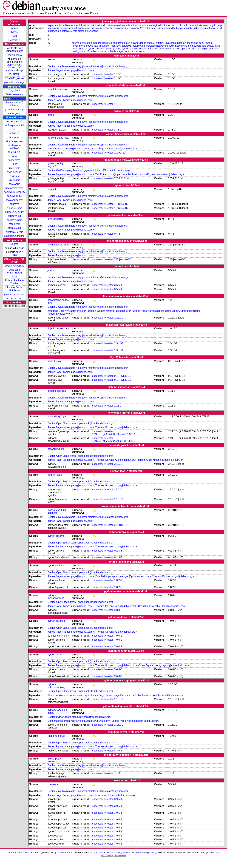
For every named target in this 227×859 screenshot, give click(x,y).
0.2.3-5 (118, 550)
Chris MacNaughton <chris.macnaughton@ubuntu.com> (79, 721)
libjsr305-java (129, 45)
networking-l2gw (165, 45)
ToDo (14, 254)
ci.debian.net (14, 298)
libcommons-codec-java (85, 45)
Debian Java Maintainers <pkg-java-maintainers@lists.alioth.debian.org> (88, 66)
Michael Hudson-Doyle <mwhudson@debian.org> (156, 174)
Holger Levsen (124, 852)
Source (14, 244)
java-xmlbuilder (173, 43)
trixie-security (14, 172)
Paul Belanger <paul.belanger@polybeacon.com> (123, 576)
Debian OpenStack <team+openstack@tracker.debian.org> (81, 423)
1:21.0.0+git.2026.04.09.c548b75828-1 (114, 434)
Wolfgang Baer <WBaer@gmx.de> (67, 311)
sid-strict (14, 133)
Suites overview (14, 94)
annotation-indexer (90, 43)
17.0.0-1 (119, 489)
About (14, 28)
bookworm (14, 184)
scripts (9, 70)
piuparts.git (152, 852)
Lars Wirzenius (63, 852)
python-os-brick (155, 48)
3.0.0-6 (118, 669)
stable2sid (14, 224)
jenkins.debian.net (14, 294)
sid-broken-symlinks (14, 146)
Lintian (14, 276)
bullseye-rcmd (14, 208)
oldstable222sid (14, 232)
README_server (14, 78)
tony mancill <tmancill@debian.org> (115, 795)
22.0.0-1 (119, 464)
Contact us (14, 40)
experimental (14, 121)
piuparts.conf (14, 64)
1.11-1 (117, 405)
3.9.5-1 (118, 799)
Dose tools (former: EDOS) (14, 271)
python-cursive (96, 48)
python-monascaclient (134, 48)
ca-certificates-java (119, 43)
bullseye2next (14, 220)
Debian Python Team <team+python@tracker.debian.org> (80, 717)
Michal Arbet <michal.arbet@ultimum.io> (160, 459)
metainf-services (146, 45)
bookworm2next (14, 200)
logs (21, 70)
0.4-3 (117, 233)
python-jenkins (113, 48)
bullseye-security (14, 212)
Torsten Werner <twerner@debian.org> (109, 311)
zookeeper (139, 51)
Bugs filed (14, 90)
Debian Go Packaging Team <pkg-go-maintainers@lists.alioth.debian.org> (89, 170)
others (138, 852)
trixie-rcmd (14, 168)
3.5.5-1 (118, 285)
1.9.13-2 (119, 343)
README (14, 74)
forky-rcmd (14, 160)
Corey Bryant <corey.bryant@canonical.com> (163, 665)
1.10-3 (117, 74)
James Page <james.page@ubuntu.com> (71, 70)
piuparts (10, 852)
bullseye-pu (14, 216)
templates (17, 51)
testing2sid (14, 152)
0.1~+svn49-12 (122, 376)
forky (14, 156)
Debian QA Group (14, 265)
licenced (26, 852)
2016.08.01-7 (121, 178)
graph (18, 113)
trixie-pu (14, 176)
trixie (14, 164)
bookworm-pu (14, 196)
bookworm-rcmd (14, 188)
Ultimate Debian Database (14, 289)
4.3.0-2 (118, 750)
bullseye (14, 204)
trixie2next (14, 180)
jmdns (208, 43)
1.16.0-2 (119, 724)
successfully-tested (103, 74)
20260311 (119, 152)
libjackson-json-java (110, 45)
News (14, 32)
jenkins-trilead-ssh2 (193, 43)
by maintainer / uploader (14, 104)
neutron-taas (199, 45)
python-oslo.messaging (195, 48)
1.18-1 (117, 104)
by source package (14, 109)
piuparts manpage (14, 82)
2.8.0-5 (118, 610)
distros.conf (14, 67)
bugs (21, 248)
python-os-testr (173, 48)
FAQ (14, 36)
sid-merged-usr (14, 141)
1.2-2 (117, 773)
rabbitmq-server (98, 51)
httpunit (160, 43)
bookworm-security (14, 192)
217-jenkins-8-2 (123, 259)
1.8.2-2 (118, 580)
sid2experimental (14, 125)
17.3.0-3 (119, 699)
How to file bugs (14, 48)
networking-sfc (183, 45)
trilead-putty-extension (120, 51)
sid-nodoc (14, 137)
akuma (75, 43)
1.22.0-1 (119, 317)
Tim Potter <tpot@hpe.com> (111, 174)
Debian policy (14, 55)
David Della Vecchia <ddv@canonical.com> (162, 606)
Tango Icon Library (211, 852)
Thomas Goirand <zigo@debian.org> (116, 427)
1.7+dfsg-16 (121, 204)
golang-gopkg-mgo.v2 (143, 43)
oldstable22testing (14, 236)
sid (14, 129)
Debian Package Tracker (14, 282)
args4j (105, 43)
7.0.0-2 (118, 635)
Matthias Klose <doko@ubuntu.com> (68, 148)
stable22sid (18, 98)
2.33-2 (117, 129)
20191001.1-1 (122, 525)
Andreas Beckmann (104, 852)
